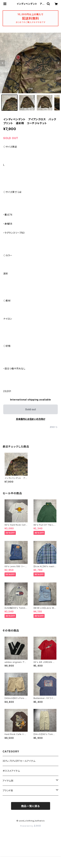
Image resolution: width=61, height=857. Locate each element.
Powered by (30, 826)
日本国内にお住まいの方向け (30, 419)
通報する (54, 427)
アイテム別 (8, 780)
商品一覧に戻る (30, 806)
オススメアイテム (11, 770)
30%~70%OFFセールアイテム (19, 761)
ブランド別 (8, 790)
